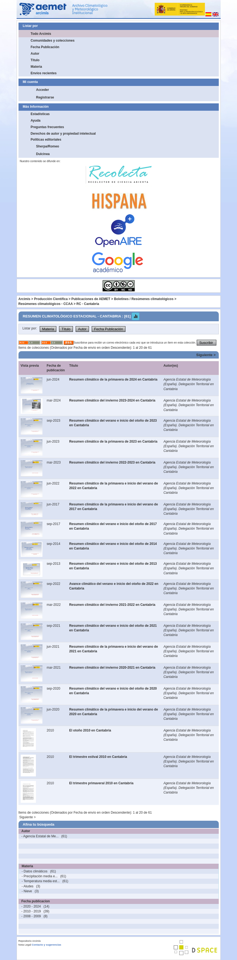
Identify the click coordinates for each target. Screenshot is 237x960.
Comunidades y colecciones (53, 40)
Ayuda (36, 120)
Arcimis (24, 299)
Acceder (42, 90)
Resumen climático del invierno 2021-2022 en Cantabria (112, 605)
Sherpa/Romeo (47, 146)
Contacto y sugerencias (46, 944)
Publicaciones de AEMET (90, 299)
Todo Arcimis (41, 34)
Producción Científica (50, 299)
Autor (35, 53)
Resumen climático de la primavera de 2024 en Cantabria (113, 379)
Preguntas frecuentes (47, 127)
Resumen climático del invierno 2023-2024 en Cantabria (112, 400)
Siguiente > (206, 355)
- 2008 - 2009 (31, 916)
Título (35, 60)
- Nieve (27, 891)
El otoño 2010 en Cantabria (90, 730)
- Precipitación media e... (40, 876)
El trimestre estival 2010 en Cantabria (98, 757)
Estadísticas (40, 114)
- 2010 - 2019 (31, 911)
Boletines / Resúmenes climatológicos (144, 299)
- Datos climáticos (35, 871)
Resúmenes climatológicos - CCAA (46, 304)
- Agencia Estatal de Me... (40, 836)
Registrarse (45, 97)
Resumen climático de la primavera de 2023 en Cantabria (113, 441)
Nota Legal (25, 944)
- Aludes (27, 886)
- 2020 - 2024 (31, 906)
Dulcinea (43, 154)
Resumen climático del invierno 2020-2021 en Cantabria (112, 667)
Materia (36, 67)
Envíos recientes (44, 73)
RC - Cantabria (87, 304)
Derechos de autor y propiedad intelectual (63, 133)
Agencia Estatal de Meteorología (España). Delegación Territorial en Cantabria (189, 384)
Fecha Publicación (45, 47)
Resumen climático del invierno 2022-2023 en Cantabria (112, 462)
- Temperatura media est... (41, 881)
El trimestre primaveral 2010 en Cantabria (101, 783)
